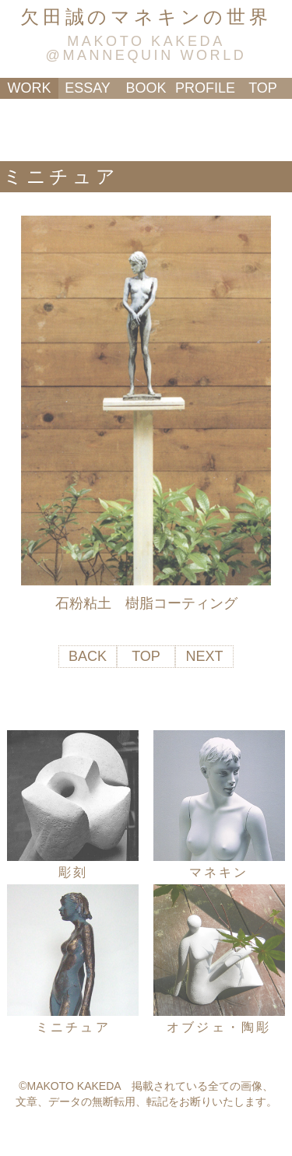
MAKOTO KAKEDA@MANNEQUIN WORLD (146, 48)
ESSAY (88, 88)
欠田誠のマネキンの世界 (146, 16)
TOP (262, 88)
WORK (29, 88)
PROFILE (204, 88)
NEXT (204, 656)
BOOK (145, 88)
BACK (88, 656)
